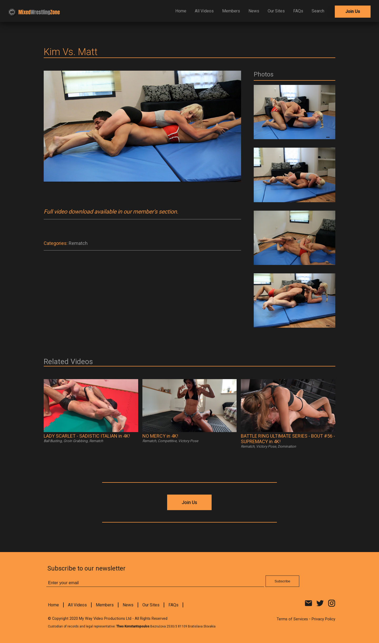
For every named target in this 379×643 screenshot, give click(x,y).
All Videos (204, 10)
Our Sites (276, 10)
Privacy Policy (323, 619)
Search (318, 10)
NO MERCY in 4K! (160, 436)
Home (180, 10)
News (253, 10)
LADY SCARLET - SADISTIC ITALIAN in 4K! (87, 436)
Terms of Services (292, 619)
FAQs (298, 10)
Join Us (352, 11)
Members (231, 10)
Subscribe (282, 581)
